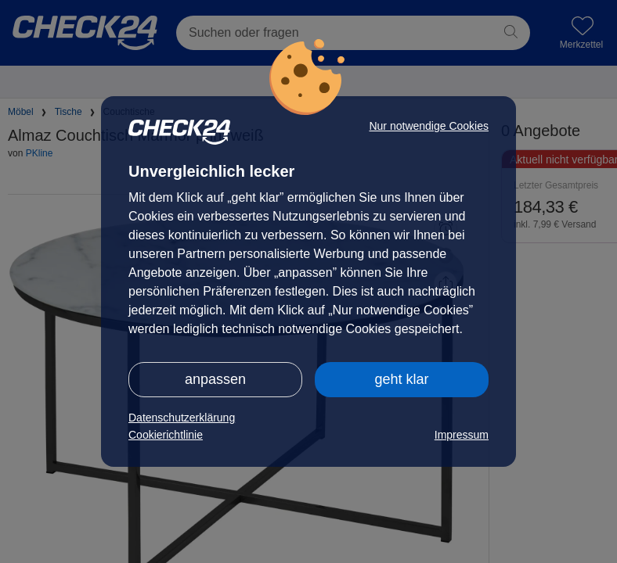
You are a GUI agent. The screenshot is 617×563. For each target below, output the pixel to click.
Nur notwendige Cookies (429, 126)
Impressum (462, 435)
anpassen (215, 379)
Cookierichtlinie (165, 435)
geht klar (401, 379)
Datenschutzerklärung (181, 417)
